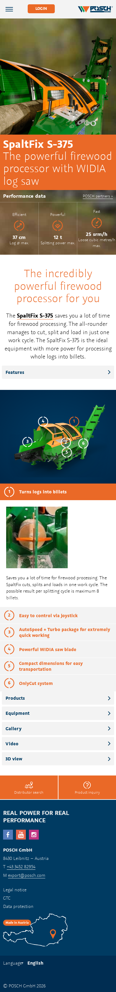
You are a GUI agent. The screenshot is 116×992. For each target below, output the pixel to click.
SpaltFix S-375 (35, 315)
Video (12, 744)
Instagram (34, 835)
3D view (14, 759)
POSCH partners (96, 196)
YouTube (21, 835)
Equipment (18, 713)
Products (15, 698)
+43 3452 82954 (21, 866)
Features (15, 372)
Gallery (14, 728)
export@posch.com (26, 875)
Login (41, 8)
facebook (8, 835)
